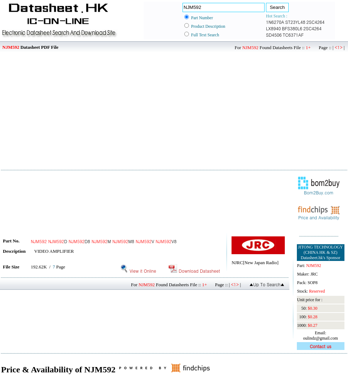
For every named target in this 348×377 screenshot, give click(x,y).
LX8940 (273, 28)
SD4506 (274, 35)
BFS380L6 (292, 28)
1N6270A (275, 22)
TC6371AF (293, 35)
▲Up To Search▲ (266, 284)
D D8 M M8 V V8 (103, 241)
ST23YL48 (295, 22)
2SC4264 (315, 22)
